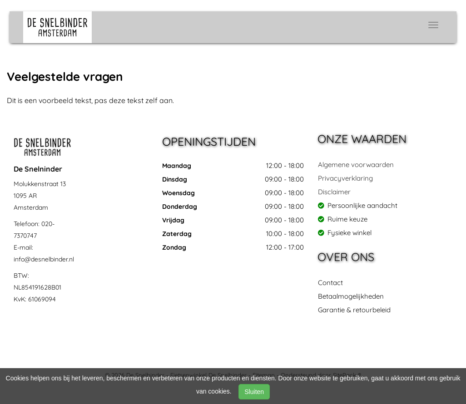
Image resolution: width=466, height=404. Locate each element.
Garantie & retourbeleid (354, 309)
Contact (330, 282)
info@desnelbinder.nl (44, 259)
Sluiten (254, 391)
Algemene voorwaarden (356, 164)
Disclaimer (334, 191)
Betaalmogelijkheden (351, 296)
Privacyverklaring (345, 178)
